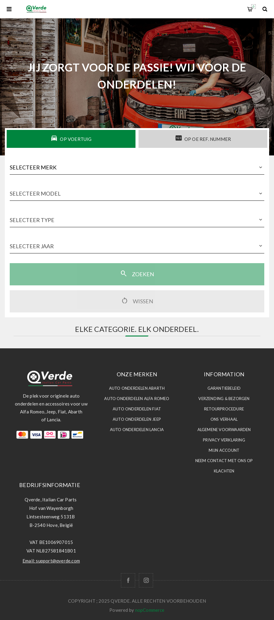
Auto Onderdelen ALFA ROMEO (136, 398)
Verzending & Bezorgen (223, 398)
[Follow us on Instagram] (146, 580)
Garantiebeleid (224, 388)
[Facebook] (128, 580)
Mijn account (224, 450)
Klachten (224, 470)
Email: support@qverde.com (51, 560)
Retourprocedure (224, 408)
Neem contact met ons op (224, 460)
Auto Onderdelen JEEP (137, 419)
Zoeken (137, 273)
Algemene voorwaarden (224, 429)
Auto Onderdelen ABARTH (137, 388)
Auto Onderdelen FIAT (137, 408)
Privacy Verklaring (224, 439)
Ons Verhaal (224, 419)
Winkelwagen (253, 6)
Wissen (137, 300)
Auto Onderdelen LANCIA (137, 429)
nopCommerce (150, 610)
